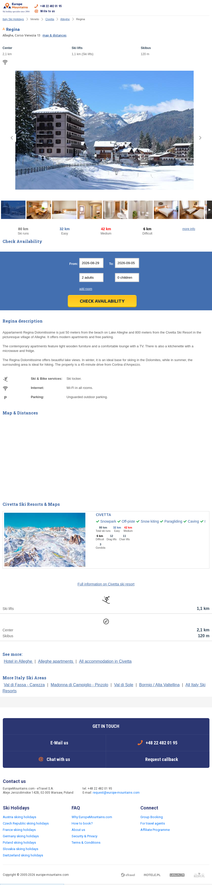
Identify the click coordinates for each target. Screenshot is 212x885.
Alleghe (65, 19)
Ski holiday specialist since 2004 (16, 8)
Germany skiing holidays (21, 836)
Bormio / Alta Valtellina (159, 685)
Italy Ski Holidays (13, 19)
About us (78, 830)
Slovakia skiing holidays (20, 849)
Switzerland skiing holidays (23, 855)
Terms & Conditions (86, 842)
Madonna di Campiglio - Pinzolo (79, 685)
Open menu (205, 9)
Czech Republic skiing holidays (26, 823)
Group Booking (151, 817)
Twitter (163, 791)
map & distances (55, 35)
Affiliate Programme (155, 830)
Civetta (49, 19)
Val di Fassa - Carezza (24, 685)
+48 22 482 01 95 (51, 6)
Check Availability (102, 301)
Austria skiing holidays (19, 817)
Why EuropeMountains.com (92, 817)
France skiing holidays (19, 830)
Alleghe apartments (56, 661)
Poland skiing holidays (19, 842)
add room (85, 289)
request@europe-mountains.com (116, 792)
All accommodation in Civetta (105, 661)
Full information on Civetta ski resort (105, 584)
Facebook (153, 791)
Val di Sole (123, 685)
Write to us (47, 11)
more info (188, 229)
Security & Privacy (84, 836)
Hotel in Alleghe (18, 661)
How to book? (82, 823)
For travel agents (152, 823)
